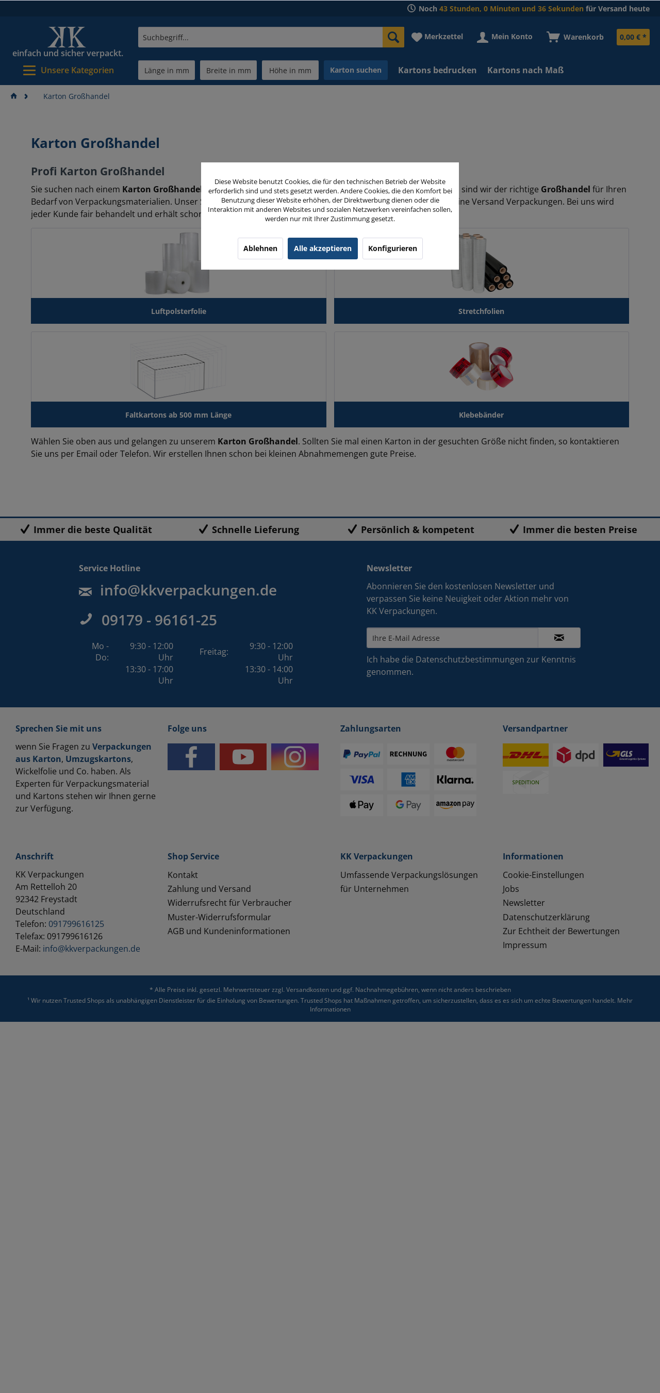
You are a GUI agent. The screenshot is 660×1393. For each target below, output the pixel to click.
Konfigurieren (392, 248)
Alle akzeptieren (323, 248)
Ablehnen (260, 248)
